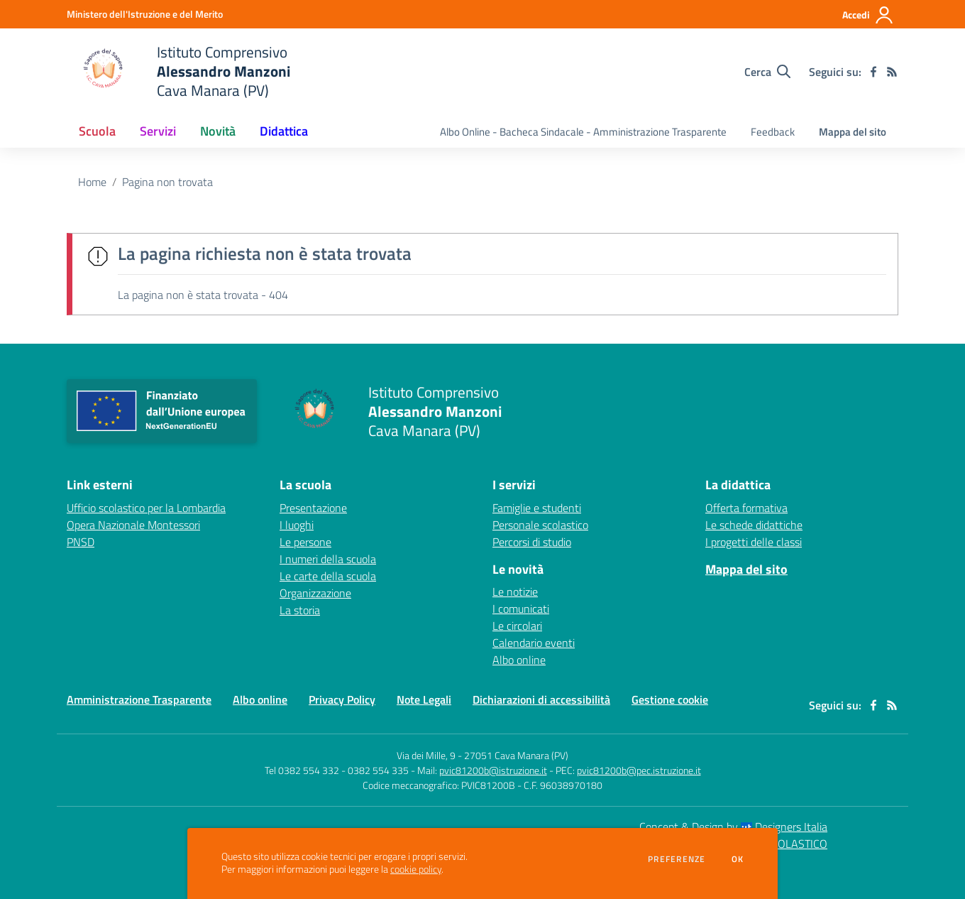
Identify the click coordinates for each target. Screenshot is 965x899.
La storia (300, 610)
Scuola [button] (97, 131)
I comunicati (520, 608)
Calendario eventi (533, 642)
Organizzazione (315, 592)
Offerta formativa (746, 507)
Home (92, 181)
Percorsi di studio (531, 541)
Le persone (305, 541)
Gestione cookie (670, 699)
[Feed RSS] (892, 71)
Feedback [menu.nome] (773, 132)
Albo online (519, 659)
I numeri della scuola (328, 558)
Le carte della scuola (328, 575)
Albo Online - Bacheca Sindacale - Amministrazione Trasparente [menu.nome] (583, 132)
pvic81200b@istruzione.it (493, 770)
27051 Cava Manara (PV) (516, 755)
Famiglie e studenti (536, 507)
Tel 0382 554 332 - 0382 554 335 (337, 770)
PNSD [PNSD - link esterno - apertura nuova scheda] (80, 541)
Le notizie (515, 591)
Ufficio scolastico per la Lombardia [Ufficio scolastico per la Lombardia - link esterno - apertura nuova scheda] (146, 507)
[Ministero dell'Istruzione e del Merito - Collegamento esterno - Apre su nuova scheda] (145, 13)
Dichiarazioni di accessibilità (541, 699)
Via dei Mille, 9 (426, 755)
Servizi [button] (158, 131)
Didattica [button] (284, 131)
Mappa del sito (852, 132)
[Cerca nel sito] (767, 71)
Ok (738, 859)
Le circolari (517, 625)
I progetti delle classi (753, 541)
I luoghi (297, 524)
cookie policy (415, 869)
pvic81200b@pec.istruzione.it (639, 770)
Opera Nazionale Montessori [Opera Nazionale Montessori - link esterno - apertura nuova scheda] (133, 524)
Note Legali (424, 699)
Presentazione (313, 507)
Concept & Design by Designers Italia (733, 826)
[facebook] (873, 71)
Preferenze (676, 859)
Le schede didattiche (754, 524)
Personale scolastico (540, 524)
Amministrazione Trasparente (139, 699)
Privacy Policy (342, 699)
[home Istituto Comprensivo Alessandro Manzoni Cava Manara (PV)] (178, 71)
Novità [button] (218, 131)
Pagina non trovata (167, 181)
